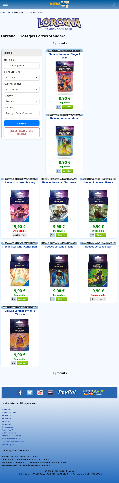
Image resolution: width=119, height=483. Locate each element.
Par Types (9, 107)
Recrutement (6, 424)
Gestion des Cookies (9, 433)
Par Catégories (12, 84)
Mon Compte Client (9, 412)
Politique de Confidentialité (12, 436)
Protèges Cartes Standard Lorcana (64, 50)
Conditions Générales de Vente (13, 442)
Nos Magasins (6, 418)
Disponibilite (12, 72)
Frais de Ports (6, 421)
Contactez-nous (7, 427)
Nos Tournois (6, 415)
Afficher (9, 60)
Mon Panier (6, 409)
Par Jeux (8, 95)
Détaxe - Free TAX (8, 430)
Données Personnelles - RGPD (12, 439)
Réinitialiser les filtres (21, 132)
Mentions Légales (8, 444)
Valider (21, 123)
